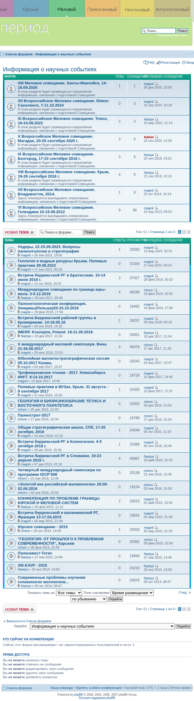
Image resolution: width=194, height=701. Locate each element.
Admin (149, 137)
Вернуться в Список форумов (29, 621)
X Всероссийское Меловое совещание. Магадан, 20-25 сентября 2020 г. (55, 138)
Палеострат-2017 (34, 415)
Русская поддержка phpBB (97, 698)
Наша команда (61, 687)
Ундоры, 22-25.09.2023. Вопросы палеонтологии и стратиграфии (49, 249)
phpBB (78, 694)
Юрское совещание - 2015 (43, 527)
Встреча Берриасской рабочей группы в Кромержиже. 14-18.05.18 (57, 320)
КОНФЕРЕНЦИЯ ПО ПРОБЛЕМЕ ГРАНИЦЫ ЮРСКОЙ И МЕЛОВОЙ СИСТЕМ (59, 500)
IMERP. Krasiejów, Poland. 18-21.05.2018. (56, 332)
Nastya (149, 119)
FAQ (151, 62)
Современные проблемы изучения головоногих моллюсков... (52, 579)
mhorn (148, 290)
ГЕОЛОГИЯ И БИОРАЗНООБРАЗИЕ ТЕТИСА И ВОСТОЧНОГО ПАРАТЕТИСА (62, 403)
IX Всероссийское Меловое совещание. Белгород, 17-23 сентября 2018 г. (56, 156)
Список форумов (19, 54)
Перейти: (21, 626)
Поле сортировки (118, 592)
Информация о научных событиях (63, 54)
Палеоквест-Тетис (35, 553)
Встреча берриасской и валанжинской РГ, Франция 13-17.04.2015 (58, 514)
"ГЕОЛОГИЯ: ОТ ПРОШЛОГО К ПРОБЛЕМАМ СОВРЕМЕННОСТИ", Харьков (61, 541)
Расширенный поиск (172, 35)
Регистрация (170, 62)
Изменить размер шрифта (189, 53)
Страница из (162, 232)
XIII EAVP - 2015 (32, 565)
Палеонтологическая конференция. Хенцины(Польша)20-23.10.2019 (52, 305)
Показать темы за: (55, 592)
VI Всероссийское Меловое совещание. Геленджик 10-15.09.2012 (56, 209)
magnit (149, 84)
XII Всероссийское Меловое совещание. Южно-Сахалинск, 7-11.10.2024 (63, 103)
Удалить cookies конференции (99, 687)
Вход (190, 62)
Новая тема (19, 232)
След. (183, 592)
